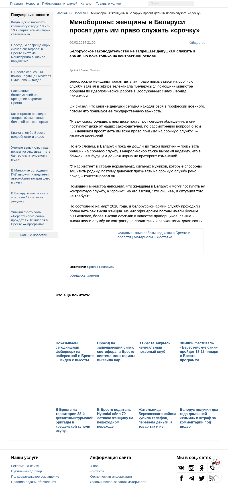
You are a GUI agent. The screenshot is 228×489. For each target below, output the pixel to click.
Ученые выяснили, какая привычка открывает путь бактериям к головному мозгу (31, 153)
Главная (16, 3)
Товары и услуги (108, 3)
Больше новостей (33, 235)
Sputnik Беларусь (100, 267)
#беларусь (77, 275)
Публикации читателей (59, 3)
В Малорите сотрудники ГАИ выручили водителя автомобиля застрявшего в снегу (30, 176)
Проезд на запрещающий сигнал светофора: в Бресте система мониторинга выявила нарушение (31, 53)
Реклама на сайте (25, 466)
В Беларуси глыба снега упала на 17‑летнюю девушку (30, 197)
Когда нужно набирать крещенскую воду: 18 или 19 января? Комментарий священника (31, 28)
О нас (94, 466)
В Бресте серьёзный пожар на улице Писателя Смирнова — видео (31, 76)
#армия (93, 275)
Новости (32, 3)
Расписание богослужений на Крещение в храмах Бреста (26, 97)
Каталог (87, 3)
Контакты (97, 471)
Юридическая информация (111, 476)
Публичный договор (26, 471)
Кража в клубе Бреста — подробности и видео (30, 134)
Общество (197, 42)
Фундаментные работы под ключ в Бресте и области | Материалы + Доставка (154, 235)
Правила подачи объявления (33, 482)
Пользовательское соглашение (35, 476)
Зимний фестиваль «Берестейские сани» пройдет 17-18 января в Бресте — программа (29, 218)
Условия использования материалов (118, 482)
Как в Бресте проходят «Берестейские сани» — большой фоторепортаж (30, 118)
